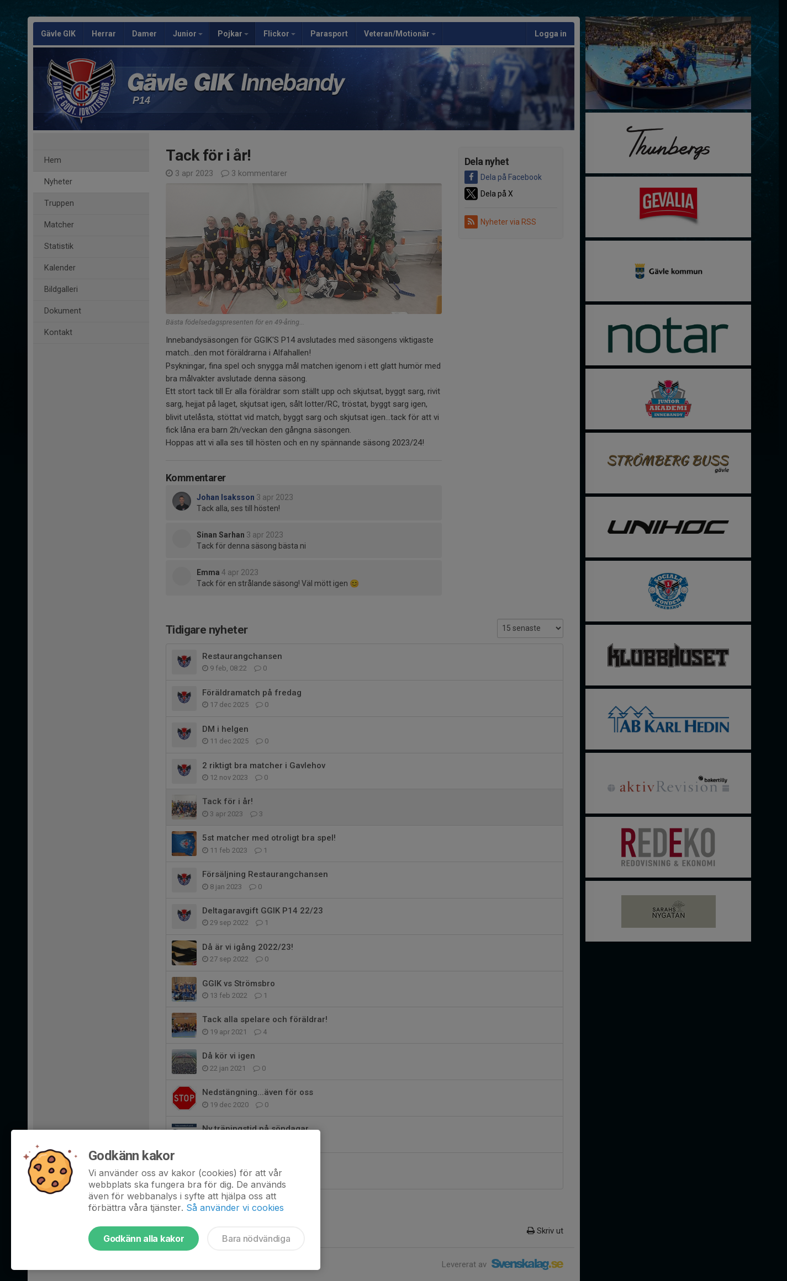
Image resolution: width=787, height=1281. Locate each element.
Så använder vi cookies (235, 1207)
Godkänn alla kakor (143, 1238)
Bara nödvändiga (256, 1238)
